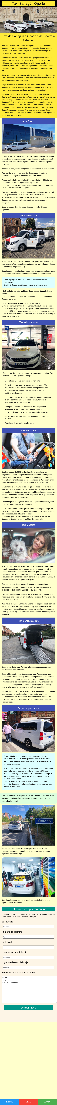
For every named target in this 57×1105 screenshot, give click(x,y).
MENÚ (28, 1102)
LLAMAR (47, 1102)
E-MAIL (9, 1102)
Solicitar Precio (28, 1007)
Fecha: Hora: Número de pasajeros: (29, 989)
